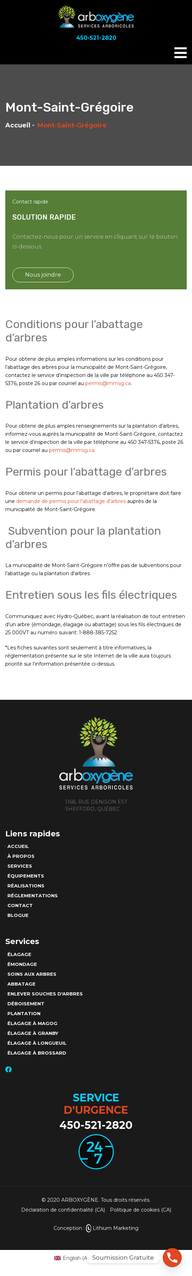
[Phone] (172, 1257)
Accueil (17, 125)
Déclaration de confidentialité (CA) (63, 1210)
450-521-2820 (96, 1125)
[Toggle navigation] (180, 53)
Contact (20, 905)
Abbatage (21, 984)
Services (19, 866)
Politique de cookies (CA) (140, 1210)
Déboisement (25, 1003)
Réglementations (32, 895)
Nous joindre (43, 274)
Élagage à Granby (32, 1033)
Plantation (24, 1013)
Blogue (18, 915)
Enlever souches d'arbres (45, 994)
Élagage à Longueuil (37, 1043)
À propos (21, 856)
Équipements (25, 876)
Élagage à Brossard (36, 1053)
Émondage (22, 964)
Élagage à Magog (32, 1023)
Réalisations (25, 885)
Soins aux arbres (31, 974)
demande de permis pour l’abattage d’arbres (71, 501)
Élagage (19, 954)
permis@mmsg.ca (108, 383)
